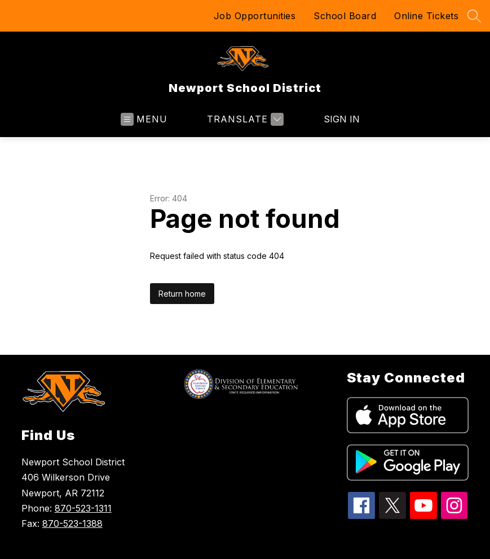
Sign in (342, 119)
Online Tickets (426, 15)
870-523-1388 (72, 523)
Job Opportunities (255, 15)
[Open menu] (144, 119)
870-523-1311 (83, 508)
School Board (345, 15)
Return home (182, 293)
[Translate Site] (244, 119)
